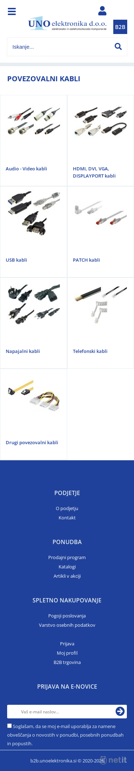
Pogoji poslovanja (67, 615)
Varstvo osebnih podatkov (67, 625)
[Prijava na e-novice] (120, 711)
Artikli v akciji (67, 576)
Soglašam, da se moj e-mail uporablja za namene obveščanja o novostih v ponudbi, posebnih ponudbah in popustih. (65, 735)
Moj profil (67, 653)
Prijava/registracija (102, 12)
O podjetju (67, 508)
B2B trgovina (67, 662)
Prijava (67, 643)
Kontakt (67, 517)
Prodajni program (67, 557)
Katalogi (67, 566)
